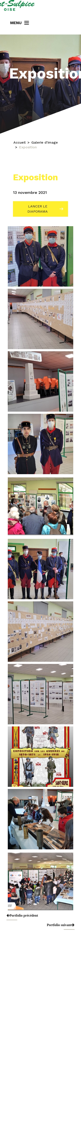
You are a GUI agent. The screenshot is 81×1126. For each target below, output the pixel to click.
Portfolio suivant (61, 925)
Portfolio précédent (22, 915)
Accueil (19, 144)
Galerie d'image (44, 144)
